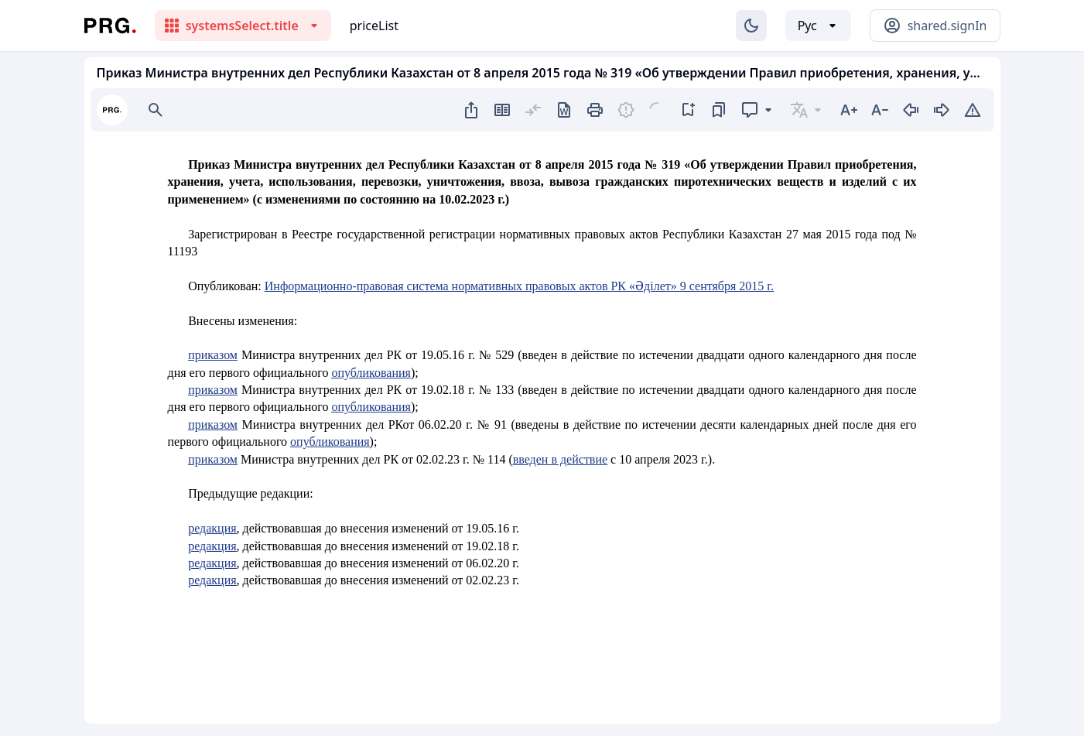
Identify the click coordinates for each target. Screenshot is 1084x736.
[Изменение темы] (751, 25)
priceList (374, 25)
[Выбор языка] (818, 25)
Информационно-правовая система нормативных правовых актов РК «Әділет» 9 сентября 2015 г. (519, 286)
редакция (212, 528)
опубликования (371, 372)
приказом (213, 354)
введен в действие (560, 459)
